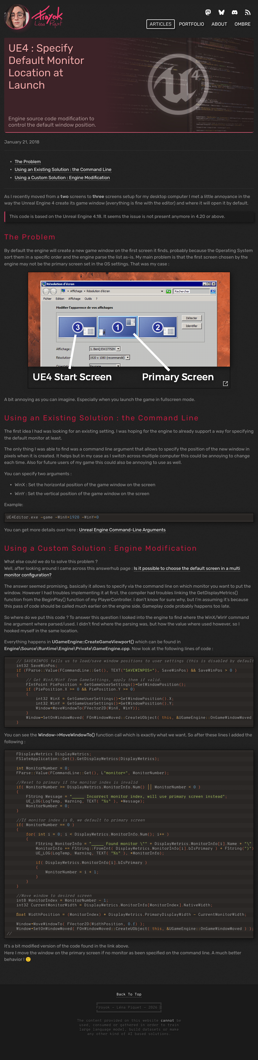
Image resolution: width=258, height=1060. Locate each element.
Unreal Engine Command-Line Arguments (122, 530)
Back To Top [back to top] (129, 995)
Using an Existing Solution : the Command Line (63, 169)
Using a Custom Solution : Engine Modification (62, 177)
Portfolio (191, 24)
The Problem (28, 161)
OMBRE (243, 24)
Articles (160, 24)
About (219, 24)
